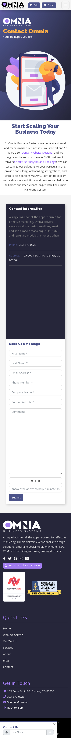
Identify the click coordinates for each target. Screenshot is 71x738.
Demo (49, 5)
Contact (8, 667)
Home (7, 628)
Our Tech (9, 641)
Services (8, 647)
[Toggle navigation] (65, 5)
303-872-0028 (22, 245)
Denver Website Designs (37, 152)
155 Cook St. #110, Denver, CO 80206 (35, 258)
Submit (16, 497)
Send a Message (15, 702)
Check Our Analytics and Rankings (35, 162)
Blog (6, 660)
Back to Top (13, 707)
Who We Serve (12, 635)
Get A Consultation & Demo (22, 565)
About (7, 654)
